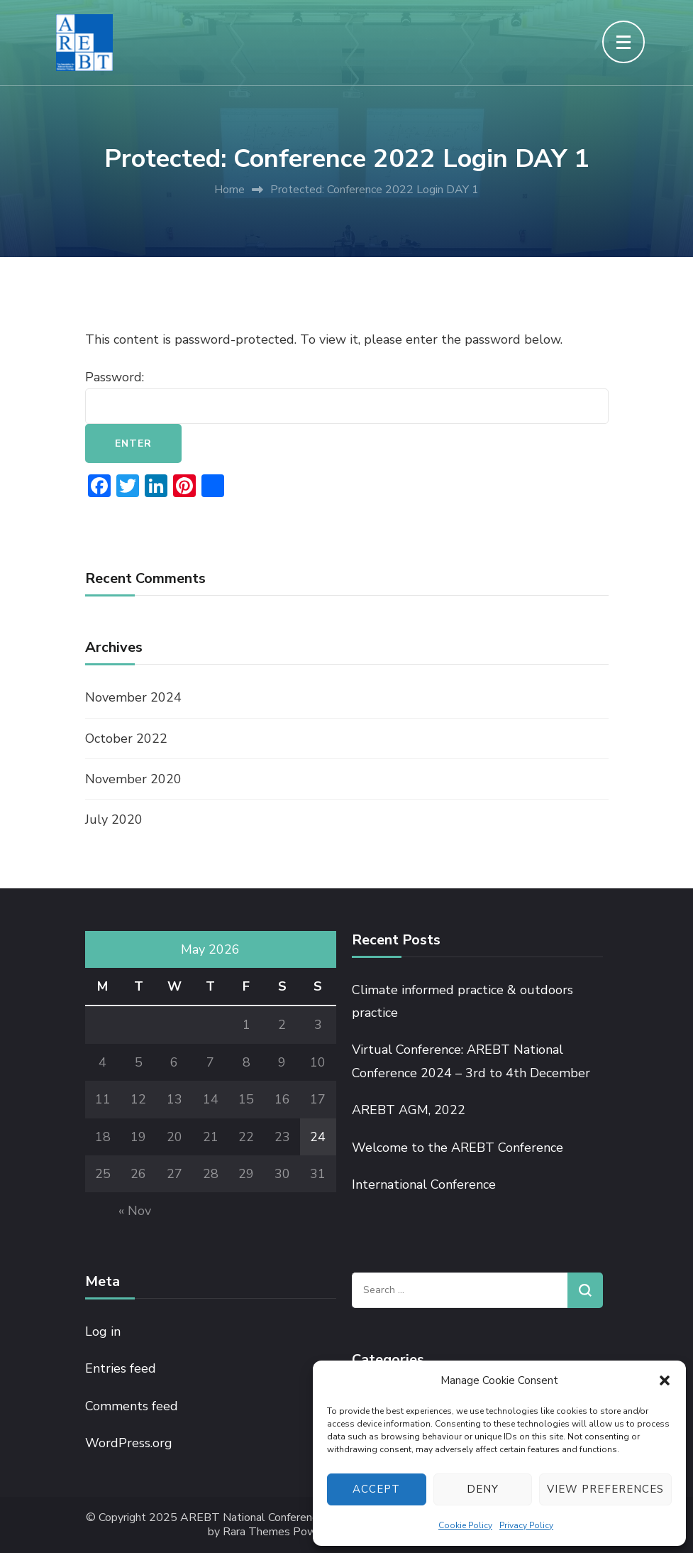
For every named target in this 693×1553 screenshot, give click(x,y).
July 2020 (114, 819)
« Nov (134, 1210)
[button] (665, 1380)
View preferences (605, 1489)
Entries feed (120, 1368)
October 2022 (126, 738)
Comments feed (131, 1406)
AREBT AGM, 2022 (408, 1109)
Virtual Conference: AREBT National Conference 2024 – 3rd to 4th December (471, 1061)
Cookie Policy (465, 1525)
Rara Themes (256, 1532)
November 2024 (133, 697)
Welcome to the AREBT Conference (457, 1147)
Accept (376, 1489)
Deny (483, 1489)
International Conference (424, 1184)
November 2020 (133, 779)
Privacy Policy (526, 1525)
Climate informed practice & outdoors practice (462, 1001)
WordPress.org (128, 1442)
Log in (103, 1331)
